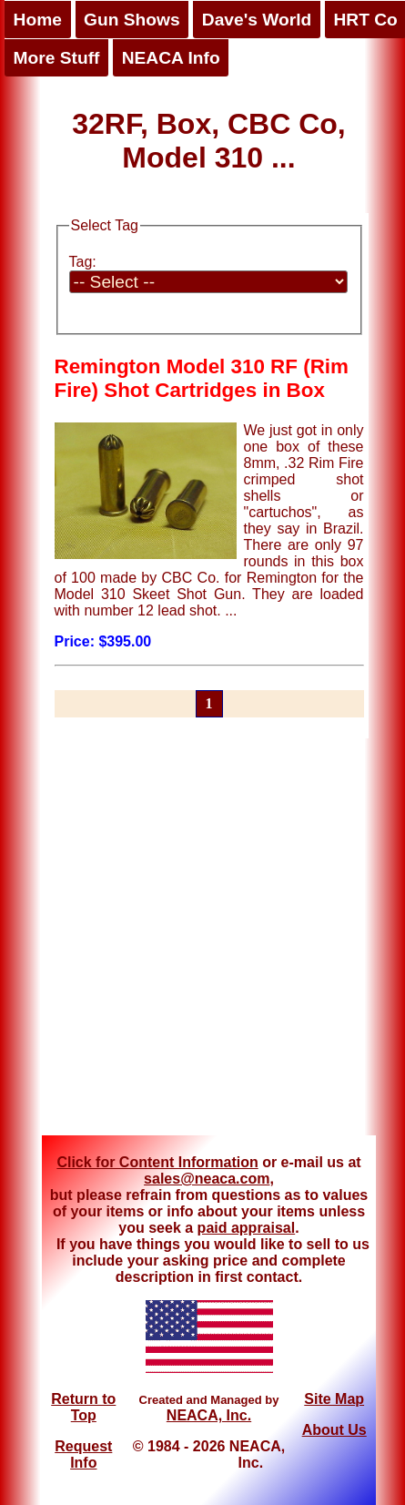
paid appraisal (246, 1228)
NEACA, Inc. (209, 1415)
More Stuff (57, 57)
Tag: (82, 261)
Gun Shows (132, 19)
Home (38, 19)
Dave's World (256, 19)
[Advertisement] (177, 937)
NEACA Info (171, 57)
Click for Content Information (157, 1162)
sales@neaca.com (206, 1178)
